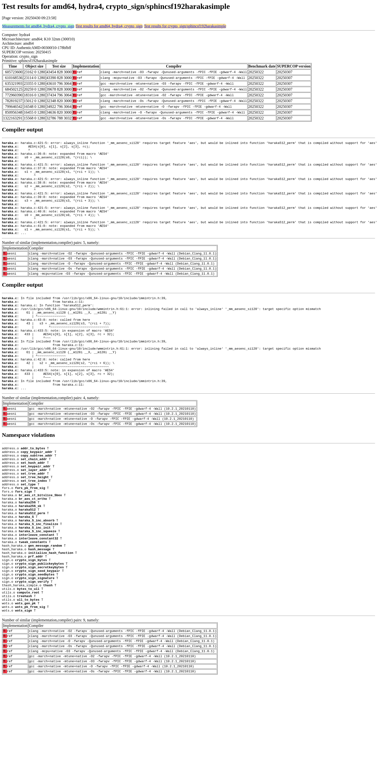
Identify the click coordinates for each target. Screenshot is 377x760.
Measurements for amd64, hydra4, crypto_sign (38, 26)
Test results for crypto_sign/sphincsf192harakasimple (185, 26)
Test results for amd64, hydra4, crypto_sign (108, 26)
